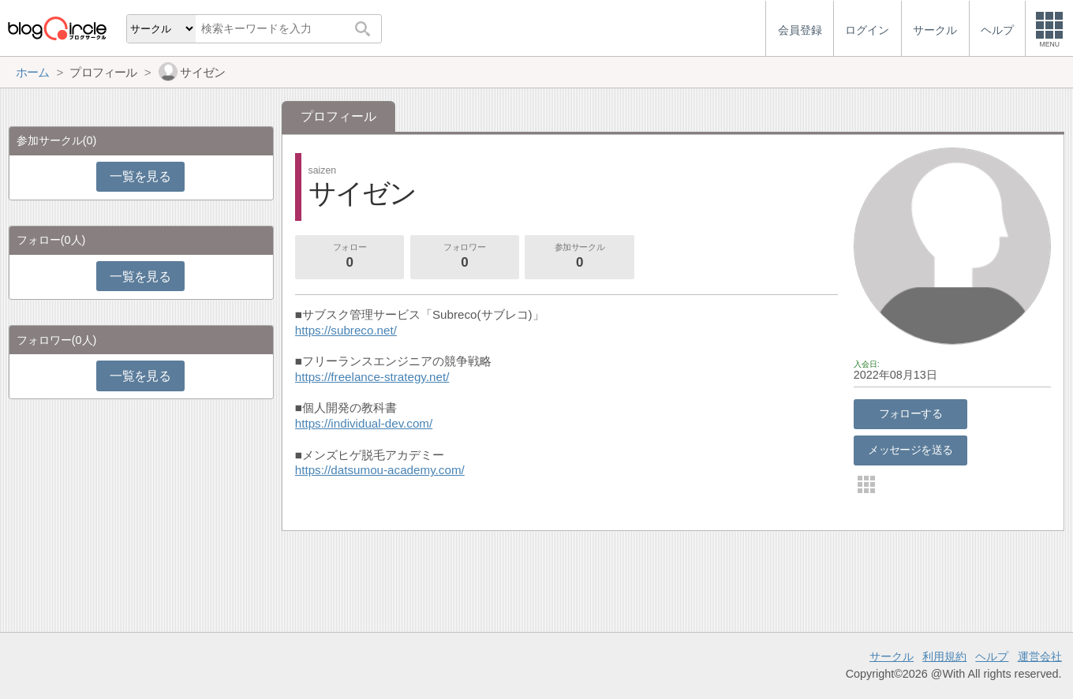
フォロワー (464, 257)
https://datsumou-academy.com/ (380, 470)
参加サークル (579, 257)
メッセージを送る (910, 449)
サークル (891, 656)
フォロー (349, 257)
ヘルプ (991, 656)
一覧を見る (140, 176)
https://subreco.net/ (346, 330)
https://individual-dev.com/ (363, 423)
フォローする (911, 413)
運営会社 (1040, 656)
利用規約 (944, 656)
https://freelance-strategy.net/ (372, 376)
